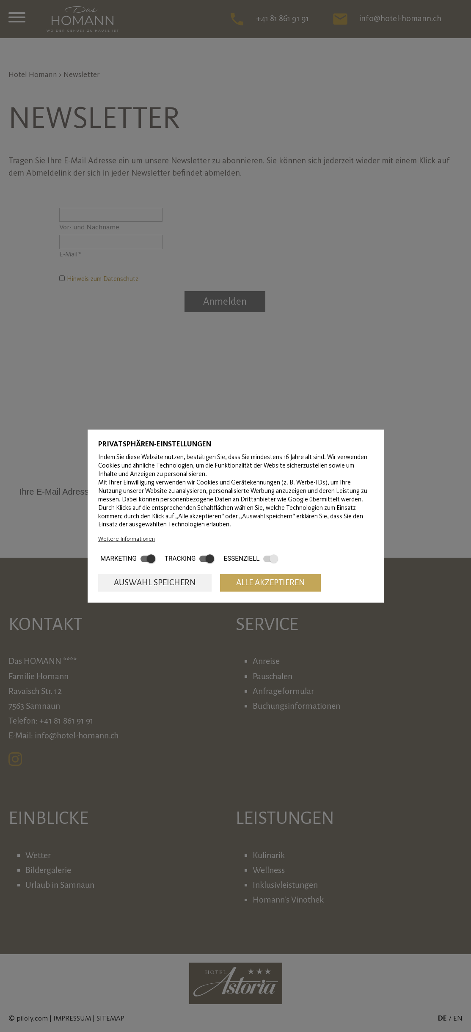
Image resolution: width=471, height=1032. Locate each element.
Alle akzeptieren (270, 582)
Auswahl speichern (155, 582)
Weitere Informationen (126, 538)
